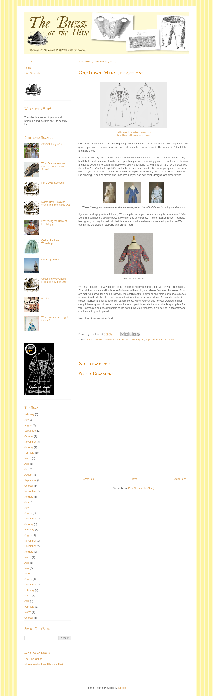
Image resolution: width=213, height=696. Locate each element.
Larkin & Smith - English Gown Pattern (133, 132)
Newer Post (88, 479)
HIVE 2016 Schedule (52, 182)
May (26, 568)
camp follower (94, 339)
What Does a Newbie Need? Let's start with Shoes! (53, 166)
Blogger (122, 687)
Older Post (180, 479)
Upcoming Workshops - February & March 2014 (54, 280)
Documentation (112, 339)
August (28, 425)
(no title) (45, 298)
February (29, 414)
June (27, 502)
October (28, 436)
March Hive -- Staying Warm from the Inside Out (55, 203)
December (30, 518)
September (30, 430)
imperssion (152, 339)
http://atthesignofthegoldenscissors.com (133, 135)
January (28, 447)
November (30, 441)
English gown (129, 339)
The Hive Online (33, 658)
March (27, 458)
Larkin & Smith (167, 339)
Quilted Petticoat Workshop (50, 242)
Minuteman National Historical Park (43, 664)
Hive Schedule (32, 73)
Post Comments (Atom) (141, 488)
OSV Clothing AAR (51, 144)
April (26, 463)
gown (141, 339)
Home (134, 479)
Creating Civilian (50, 259)
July (26, 419)
